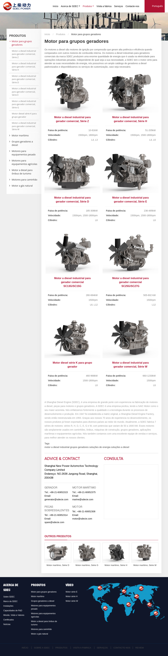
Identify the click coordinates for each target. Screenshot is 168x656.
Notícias (6, 624)
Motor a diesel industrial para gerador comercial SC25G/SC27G (130, 282)
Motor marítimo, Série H (116, 565)
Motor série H (71, 596)
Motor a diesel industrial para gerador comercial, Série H (130, 119)
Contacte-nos (132, 6)
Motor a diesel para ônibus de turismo (22, 172)
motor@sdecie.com (82, 518)
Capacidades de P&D (12, 610)
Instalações (8, 606)
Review (139, 647)
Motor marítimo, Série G (86, 565)
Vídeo (70, 585)
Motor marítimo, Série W (145, 565)
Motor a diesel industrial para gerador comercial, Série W (130, 364)
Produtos (60, 34)
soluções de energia (99, 447)
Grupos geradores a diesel (22, 143)
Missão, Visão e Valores (13, 615)
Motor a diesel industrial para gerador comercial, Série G (24, 104)
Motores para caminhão (24, 179)
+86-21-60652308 (86, 511)
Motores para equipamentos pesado (24, 152)
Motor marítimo (20, 135)
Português (157, 6)
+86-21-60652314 (58, 515)
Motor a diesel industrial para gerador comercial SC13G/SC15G (72, 282)
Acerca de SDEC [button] (69, 6)
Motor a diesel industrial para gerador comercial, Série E (130, 199)
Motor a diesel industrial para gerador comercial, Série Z (72, 119)
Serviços (118, 6)
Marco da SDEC (10, 601)
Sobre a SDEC (42, 647)
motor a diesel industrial (56, 447)
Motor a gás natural (22, 185)
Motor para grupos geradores (22, 43)
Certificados (8, 620)
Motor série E (71, 592)
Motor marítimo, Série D (58, 565)
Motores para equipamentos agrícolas (24, 162)
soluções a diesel (119, 447)
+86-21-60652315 (59, 492)
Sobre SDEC (9, 597)
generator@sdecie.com (56, 499)
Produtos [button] (87, 6)
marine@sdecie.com (82, 499)
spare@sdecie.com (54, 522)
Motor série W (72, 601)
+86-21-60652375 (86, 492)
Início (55, 6)
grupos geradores (79, 447)
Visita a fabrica (104, 6)
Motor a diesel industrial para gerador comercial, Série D (72, 199)
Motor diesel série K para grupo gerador (72, 364)
